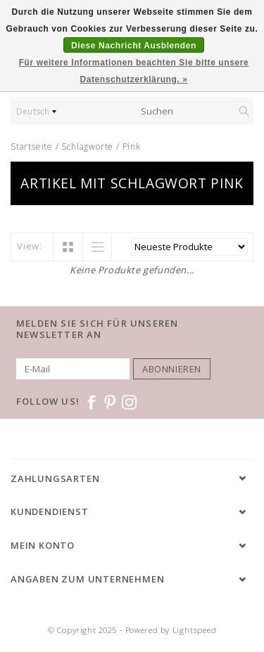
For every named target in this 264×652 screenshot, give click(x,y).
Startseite (32, 146)
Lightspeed (194, 630)
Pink (131, 146)
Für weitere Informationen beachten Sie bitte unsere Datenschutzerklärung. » (134, 71)
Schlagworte (87, 146)
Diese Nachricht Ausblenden (133, 46)
